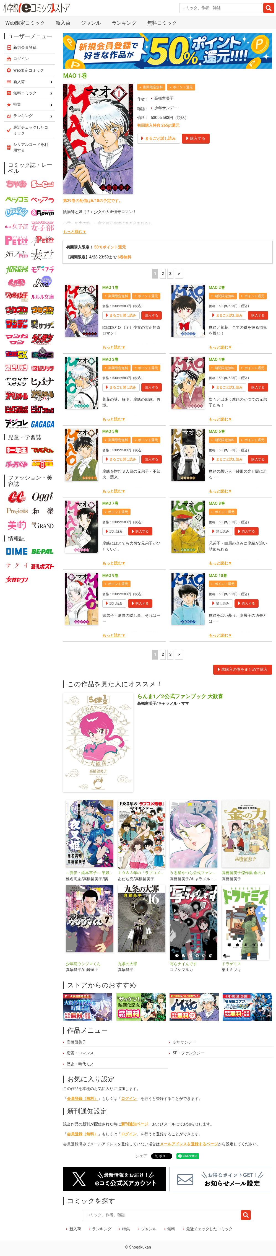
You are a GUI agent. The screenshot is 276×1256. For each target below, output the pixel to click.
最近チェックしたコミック (209, 1229)
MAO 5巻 (110, 431)
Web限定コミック (25, 23)
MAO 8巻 (217, 503)
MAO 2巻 (217, 287)
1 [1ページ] (155, 273)
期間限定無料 (153, 87)
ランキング (124, 23)
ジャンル (91, 23)
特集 (126, 1229)
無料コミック (162, 23)
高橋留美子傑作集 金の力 (243, 873)
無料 (171, 1229)
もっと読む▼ (74, 231)
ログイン (129, 1098)
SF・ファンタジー (189, 1053)
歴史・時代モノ (80, 1064)
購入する (151, 315)
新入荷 (63, 23)
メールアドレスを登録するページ (189, 1144)
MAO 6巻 (217, 431)
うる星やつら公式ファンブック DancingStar (193, 873)
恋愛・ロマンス (80, 1053)
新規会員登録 (25, 47)
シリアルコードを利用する (30, 147)
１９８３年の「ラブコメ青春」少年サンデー (141, 873)
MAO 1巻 (110, 287)
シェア (141, 1156)
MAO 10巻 (218, 575)
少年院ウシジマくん (83, 964)
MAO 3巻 (110, 359)
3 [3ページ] (170, 273)
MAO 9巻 (110, 575)
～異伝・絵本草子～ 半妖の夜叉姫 (89, 873)
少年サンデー (166, 108)
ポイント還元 (183, 87)
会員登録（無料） (82, 1098)
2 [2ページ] (163, 273)
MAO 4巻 (217, 359)
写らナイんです (183, 964)
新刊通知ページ (134, 1124)
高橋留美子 (164, 98)
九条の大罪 (127, 964)
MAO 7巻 (110, 503)
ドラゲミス (231, 964)
